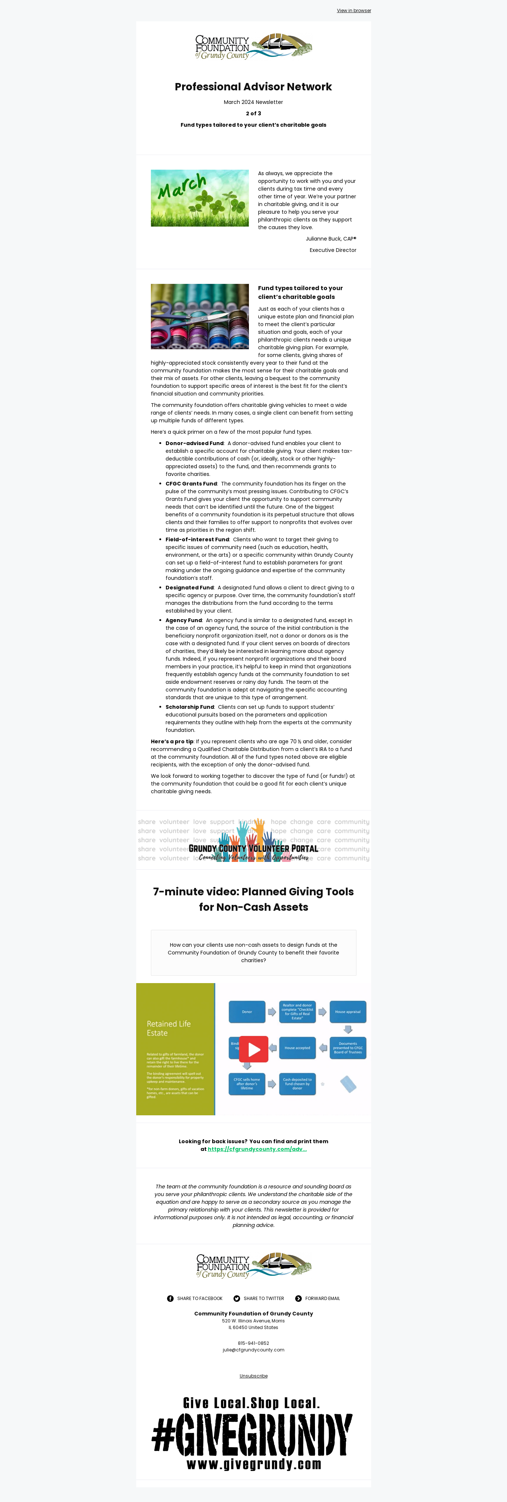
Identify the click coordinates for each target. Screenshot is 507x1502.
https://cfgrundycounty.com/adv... (257, 1149)
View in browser (354, 10)
